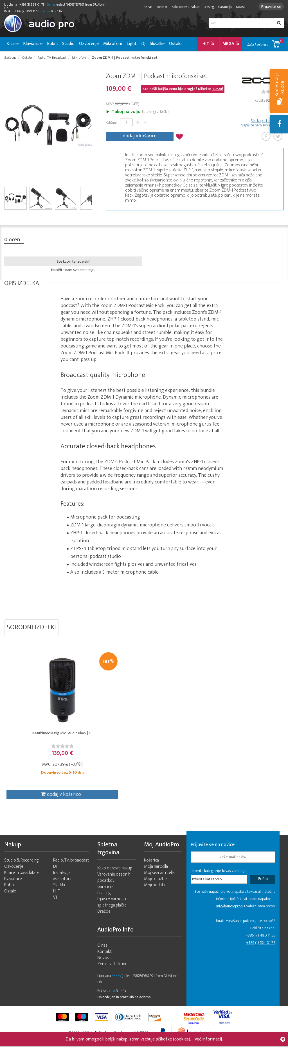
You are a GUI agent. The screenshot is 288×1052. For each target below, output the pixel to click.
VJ (55, 904)
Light (132, 43)
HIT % (208, 43)
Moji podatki (155, 892)
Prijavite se (270, 6)
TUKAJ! (217, 90)
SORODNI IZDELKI (31, 628)
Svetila (59, 892)
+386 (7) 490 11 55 (260, 942)
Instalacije (62, 879)
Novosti (238, 7)
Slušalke (157, 43)
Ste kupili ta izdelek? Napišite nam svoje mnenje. (262, 123)
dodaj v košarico (140, 136)
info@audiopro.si (229, 913)
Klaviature (32, 43)
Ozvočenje (89, 43)
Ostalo (175, 43)
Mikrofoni (112, 43)
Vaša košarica (265, 43)
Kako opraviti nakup (183, 7)
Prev (6, 126)
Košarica (151, 867)
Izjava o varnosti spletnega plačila (112, 909)
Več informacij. (209, 1039)
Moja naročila (156, 873)
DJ (143, 43)
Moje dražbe (155, 885)
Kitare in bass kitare (21, 879)
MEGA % (230, 43)
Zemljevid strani (111, 970)
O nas (146, 7)
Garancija (222, 7)
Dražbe (104, 918)
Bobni (52, 43)
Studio (68, 43)
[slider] (39, 749)
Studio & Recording (21, 867)
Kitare (12, 43)
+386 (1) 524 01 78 (260, 949)
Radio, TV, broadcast (71, 867)
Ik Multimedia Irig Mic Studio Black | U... (39, 739)
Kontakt (159, 7)
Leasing (206, 7)
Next (89, 126)
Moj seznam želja (159, 879)
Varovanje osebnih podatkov (113, 884)
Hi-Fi (56, 898)
